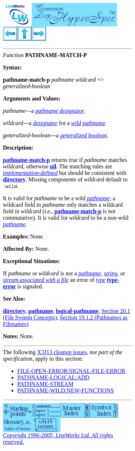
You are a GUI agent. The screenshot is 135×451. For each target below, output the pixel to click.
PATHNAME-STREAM (45, 384)
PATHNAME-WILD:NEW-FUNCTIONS (65, 390)
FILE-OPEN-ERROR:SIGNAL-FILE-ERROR (71, 371)
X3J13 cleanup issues (62, 352)
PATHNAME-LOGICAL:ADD (53, 377)
